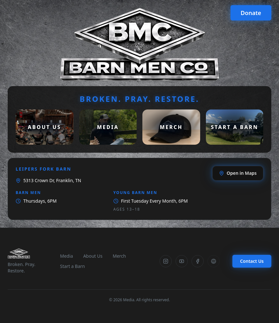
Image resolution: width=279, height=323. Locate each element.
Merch (119, 256)
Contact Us (252, 261)
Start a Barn (72, 266)
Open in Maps (238, 173)
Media (66, 256)
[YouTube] (182, 261)
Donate (251, 13)
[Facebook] (198, 261)
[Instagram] (166, 261)
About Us (92, 256)
